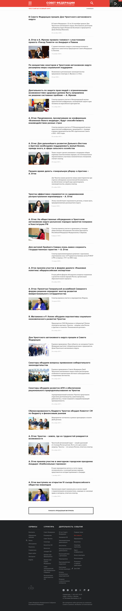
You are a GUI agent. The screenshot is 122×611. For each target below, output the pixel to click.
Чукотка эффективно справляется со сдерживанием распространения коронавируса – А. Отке (56, 195)
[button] (30, 3)
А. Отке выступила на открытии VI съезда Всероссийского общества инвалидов (59, 483)
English (31, 560)
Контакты (32, 532)
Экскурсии (32, 556)
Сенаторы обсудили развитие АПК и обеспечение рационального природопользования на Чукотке (55, 389)
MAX (76, 590)
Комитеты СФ (48, 545)
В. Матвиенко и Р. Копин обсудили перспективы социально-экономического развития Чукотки (60, 317)
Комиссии (47, 548)
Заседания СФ (63, 537)
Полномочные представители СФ (48, 577)
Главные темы (78, 532)
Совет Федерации (49, 532)
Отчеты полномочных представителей (64, 574)
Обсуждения (32, 543)
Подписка (32, 547)
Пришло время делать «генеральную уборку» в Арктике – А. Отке (59, 172)
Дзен (68, 590)
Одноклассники (72, 590)
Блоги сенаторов (79, 555)
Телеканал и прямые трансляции (78, 563)
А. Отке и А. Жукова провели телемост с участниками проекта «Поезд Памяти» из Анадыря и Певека (57, 41)
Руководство (48, 535)
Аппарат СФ (47, 551)
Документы (62, 545)
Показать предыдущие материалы (61, 510)
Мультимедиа (78, 558)
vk (63, 590)
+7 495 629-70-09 (76, 594)
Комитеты (77, 542)
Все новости (78, 535)
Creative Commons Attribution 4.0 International (77, 604)
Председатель (78, 538)
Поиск (30, 540)
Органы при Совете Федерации (47, 561)
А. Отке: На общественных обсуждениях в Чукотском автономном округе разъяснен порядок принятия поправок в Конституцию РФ (60, 222)
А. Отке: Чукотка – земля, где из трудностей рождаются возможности (58, 437)
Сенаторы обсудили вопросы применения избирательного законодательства (59, 363)
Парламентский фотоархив (88, 590)
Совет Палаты (48, 538)
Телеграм (80, 590)
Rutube (84, 590)
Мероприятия (63, 559)
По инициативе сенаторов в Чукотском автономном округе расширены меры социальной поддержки (60, 66)
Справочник (32, 550)
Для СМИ (77, 568)
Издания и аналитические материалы (64, 581)
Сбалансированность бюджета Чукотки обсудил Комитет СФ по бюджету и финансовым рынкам (61, 412)
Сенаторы (47, 542)
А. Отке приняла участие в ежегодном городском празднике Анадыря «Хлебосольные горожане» (61, 462)
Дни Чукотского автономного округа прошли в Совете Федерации (57, 338)
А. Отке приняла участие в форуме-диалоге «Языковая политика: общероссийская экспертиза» (57, 269)
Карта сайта (32, 553)
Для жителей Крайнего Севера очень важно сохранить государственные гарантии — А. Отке (57, 248)
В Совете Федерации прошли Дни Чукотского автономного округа (60, 18)
